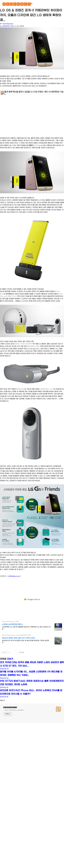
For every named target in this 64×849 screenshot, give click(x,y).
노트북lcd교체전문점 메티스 (12, 624)
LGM (10, 576)
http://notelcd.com (8, 621)
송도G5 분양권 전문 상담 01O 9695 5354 (18, 638)
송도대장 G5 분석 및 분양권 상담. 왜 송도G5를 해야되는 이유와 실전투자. (25, 641)
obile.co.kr (16, 576)
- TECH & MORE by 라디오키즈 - (14, 710)
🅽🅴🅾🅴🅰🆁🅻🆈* (17, 5)
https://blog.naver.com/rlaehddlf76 (14, 635)
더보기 (10, 659)
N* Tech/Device (6, 24)
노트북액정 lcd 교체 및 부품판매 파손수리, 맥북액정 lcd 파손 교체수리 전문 (26, 628)
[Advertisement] (17, 599)
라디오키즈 (6, 26)
